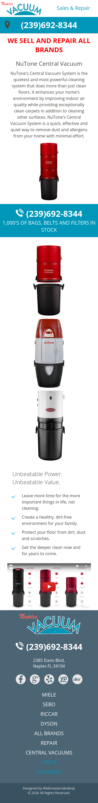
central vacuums (49, 752)
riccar (49, 713)
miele (49, 694)
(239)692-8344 (49, 25)
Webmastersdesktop (59, 788)
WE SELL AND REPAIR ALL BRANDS (49, 45)
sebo (49, 704)
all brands (49, 733)
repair (82, 7)
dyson (49, 723)
